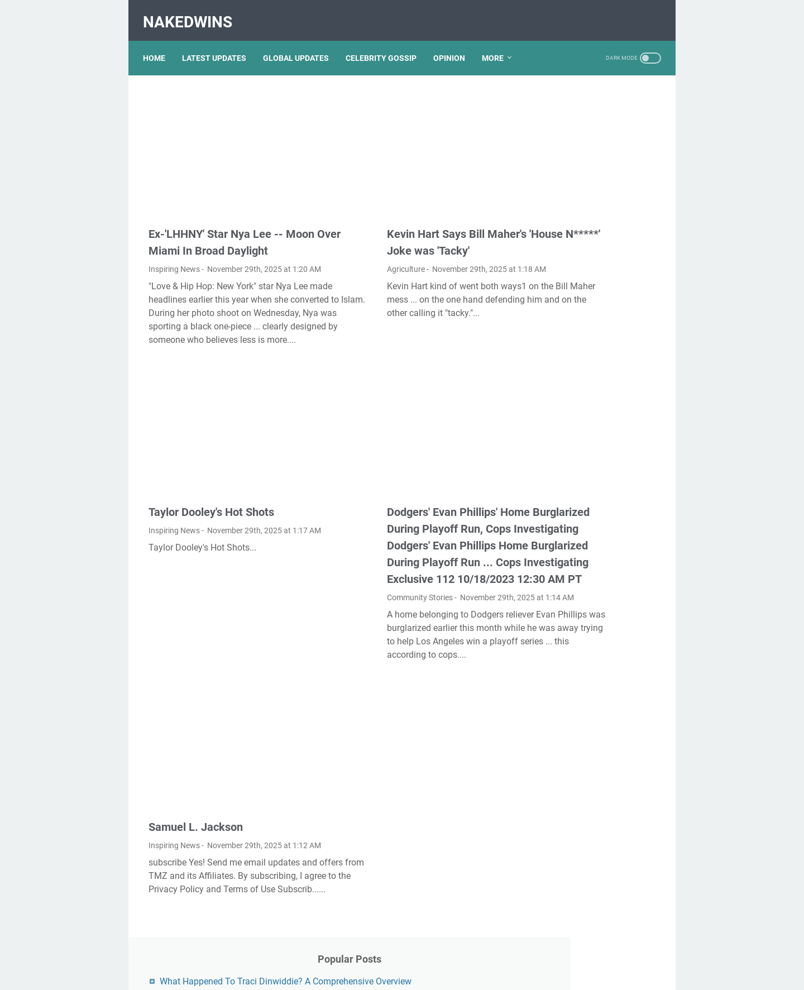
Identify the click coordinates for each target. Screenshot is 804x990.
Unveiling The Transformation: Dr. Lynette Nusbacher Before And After (592, 203)
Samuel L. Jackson (196, 815)
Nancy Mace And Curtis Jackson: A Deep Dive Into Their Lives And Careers (588, 386)
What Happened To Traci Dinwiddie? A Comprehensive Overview (594, 125)
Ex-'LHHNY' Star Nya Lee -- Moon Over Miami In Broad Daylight (216, 207)
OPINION (455, 44)
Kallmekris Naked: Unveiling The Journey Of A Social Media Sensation (592, 249)
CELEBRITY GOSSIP (386, 44)
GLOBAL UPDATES (301, 44)
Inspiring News (174, 242)
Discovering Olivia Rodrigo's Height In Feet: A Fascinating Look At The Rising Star (593, 672)
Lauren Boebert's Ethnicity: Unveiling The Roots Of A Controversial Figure (589, 764)
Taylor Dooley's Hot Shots (211, 477)
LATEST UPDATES (220, 44)
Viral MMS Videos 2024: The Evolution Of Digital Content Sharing (593, 718)
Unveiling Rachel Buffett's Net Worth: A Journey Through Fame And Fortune (595, 432)
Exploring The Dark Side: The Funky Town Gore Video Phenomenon (594, 478)
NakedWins (193, 13)
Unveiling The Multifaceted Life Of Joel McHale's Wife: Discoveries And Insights (590, 626)
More (498, 44)
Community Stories (358, 595)
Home (160, 44)
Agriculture (344, 226)
